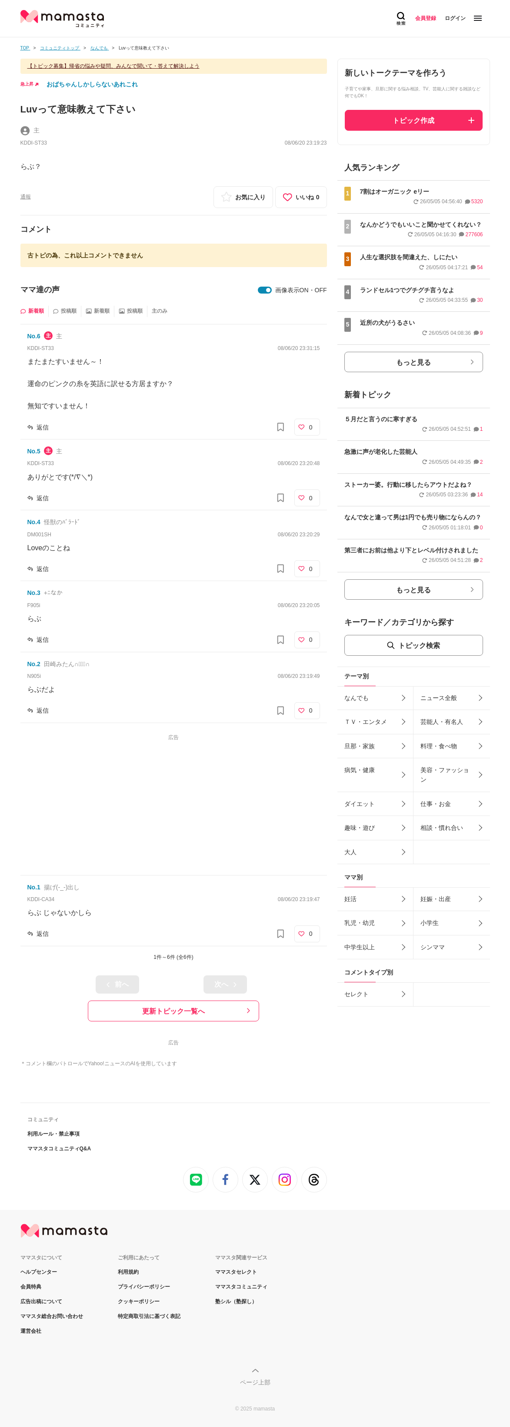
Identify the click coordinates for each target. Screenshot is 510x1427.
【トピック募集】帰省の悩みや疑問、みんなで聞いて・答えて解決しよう (113, 66)
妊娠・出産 (435, 898)
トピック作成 (413, 120)
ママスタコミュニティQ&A (59, 1148)
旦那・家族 (359, 746)
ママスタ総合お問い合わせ (51, 1316)
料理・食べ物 (438, 746)
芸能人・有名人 (441, 721)
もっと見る (413, 362)
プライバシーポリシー (144, 1286)
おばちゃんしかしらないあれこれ (92, 84)
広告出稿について (41, 1301)
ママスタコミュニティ (241, 1286)
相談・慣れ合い (441, 827)
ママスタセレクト (236, 1272)
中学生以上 (359, 947)
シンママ (432, 947)
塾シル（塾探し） (236, 1301)
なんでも (356, 697)
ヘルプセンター (38, 1272)
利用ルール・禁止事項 (53, 1133)
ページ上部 (255, 1382)
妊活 (350, 898)
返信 (43, 427)
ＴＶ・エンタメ (365, 721)
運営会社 (30, 1331)
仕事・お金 (435, 803)
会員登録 (425, 18)
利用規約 (128, 1272)
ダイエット (359, 803)
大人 (350, 852)
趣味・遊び (359, 827)
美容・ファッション (444, 774)
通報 (25, 197)
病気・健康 (359, 769)
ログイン (455, 18)
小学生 (429, 922)
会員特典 (30, 1286)
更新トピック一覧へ (173, 1011)
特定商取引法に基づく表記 (149, 1316)
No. (33, 336)
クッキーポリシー (139, 1301)
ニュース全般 (438, 697)
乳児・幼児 (359, 922)
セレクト (356, 994)
